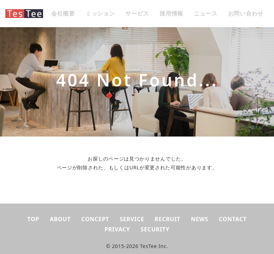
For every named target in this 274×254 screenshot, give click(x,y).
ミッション (100, 13)
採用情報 (171, 13)
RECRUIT (167, 219)
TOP (33, 219)
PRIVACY (117, 229)
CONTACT (233, 219)
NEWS (199, 219)
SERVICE (132, 219)
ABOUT (60, 219)
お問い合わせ (245, 13)
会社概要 (63, 13)
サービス (137, 13)
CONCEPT (95, 219)
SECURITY (155, 229)
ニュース (206, 13)
